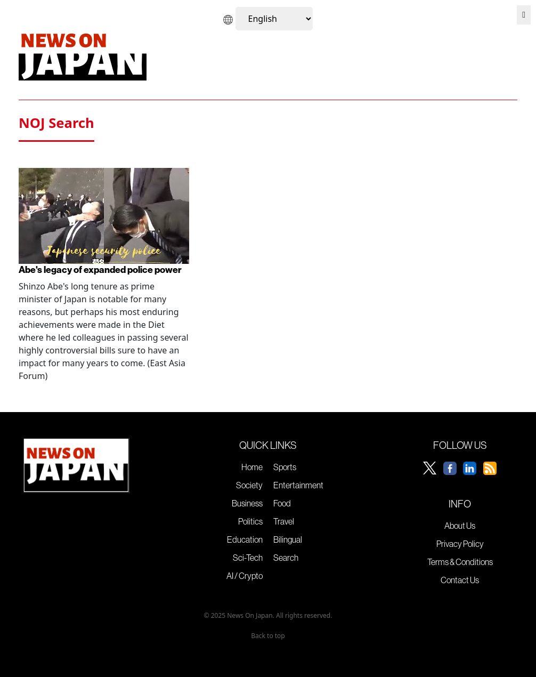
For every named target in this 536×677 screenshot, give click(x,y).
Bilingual (287, 539)
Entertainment (298, 485)
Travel (283, 521)
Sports (284, 467)
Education (245, 539)
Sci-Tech (248, 557)
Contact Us (460, 580)
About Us (459, 525)
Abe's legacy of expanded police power (100, 269)
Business (247, 503)
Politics (250, 521)
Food (282, 503)
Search (285, 557)
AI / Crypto (244, 575)
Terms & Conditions (460, 562)
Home (252, 467)
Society (249, 485)
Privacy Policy (460, 543)
